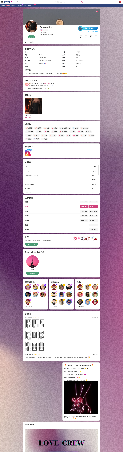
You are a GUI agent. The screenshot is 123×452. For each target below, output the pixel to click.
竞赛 (25, 5)
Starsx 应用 (31, 5)
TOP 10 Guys (47, 83)
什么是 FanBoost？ (93, 31)
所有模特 (3, 5)
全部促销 (20, 5)
